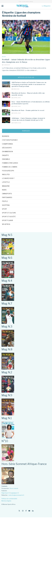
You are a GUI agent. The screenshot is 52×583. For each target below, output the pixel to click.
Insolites (6, 174)
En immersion (7, 151)
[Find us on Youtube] (29, 511)
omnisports (7, 193)
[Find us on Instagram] (23, 511)
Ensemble (6, 159)
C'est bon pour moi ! (10, 140)
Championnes (7, 144)
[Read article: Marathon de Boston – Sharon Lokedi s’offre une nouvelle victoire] (6, 95)
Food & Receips (8, 171)
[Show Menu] (2, 6)
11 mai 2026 (15, 89)
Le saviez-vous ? (8, 178)
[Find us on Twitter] (19, 511)
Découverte (7, 148)
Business (5, 136)
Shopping (6, 205)
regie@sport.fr (15, 493)
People (5, 201)
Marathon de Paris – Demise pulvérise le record (28, 110)
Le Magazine (46, 6)
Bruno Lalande (14, 488)
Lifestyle (6, 182)
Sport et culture (9, 213)
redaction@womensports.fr (16, 495)
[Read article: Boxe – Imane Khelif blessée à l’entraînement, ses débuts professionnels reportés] (6, 104)
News (4, 56)
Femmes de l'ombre (9, 167)
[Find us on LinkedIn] (33, 511)
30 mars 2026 (16, 122)
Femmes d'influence (10, 163)
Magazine (6, 186)
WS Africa (6, 224)
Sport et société (9, 216)
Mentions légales (6, 501)
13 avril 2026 (16, 113)
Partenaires (7, 197)
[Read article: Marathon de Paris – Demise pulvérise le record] (6, 112)
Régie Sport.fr (6, 493)
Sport (4, 209)
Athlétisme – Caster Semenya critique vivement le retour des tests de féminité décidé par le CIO (28, 119)
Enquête (5, 155)
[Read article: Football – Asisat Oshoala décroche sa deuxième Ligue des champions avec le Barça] (26, 37)
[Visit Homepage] (22, 6)
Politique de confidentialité (9, 498)
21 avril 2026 (16, 97)
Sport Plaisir (7, 220)
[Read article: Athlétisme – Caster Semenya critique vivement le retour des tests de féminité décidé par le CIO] (6, 120)
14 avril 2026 (16, 106)
